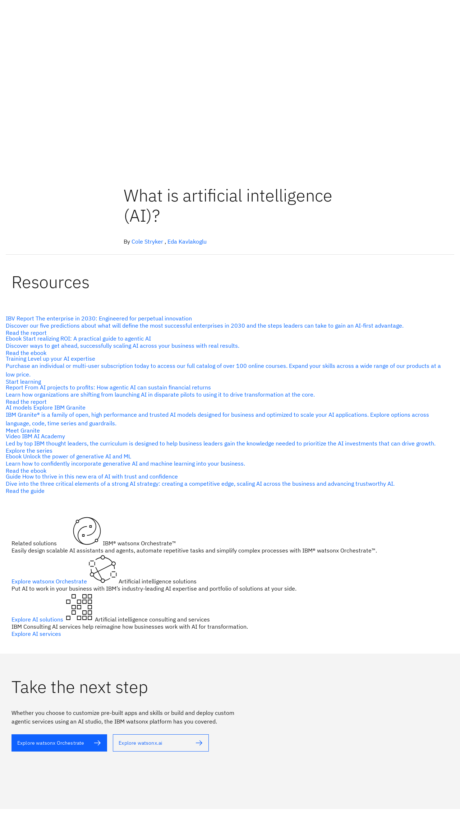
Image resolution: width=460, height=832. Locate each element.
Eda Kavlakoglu (187, 241)
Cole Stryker (147, 241)
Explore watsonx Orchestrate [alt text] (50, 581)
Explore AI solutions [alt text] (38, 619)
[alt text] (227, 325)
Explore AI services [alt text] (36, 633)
